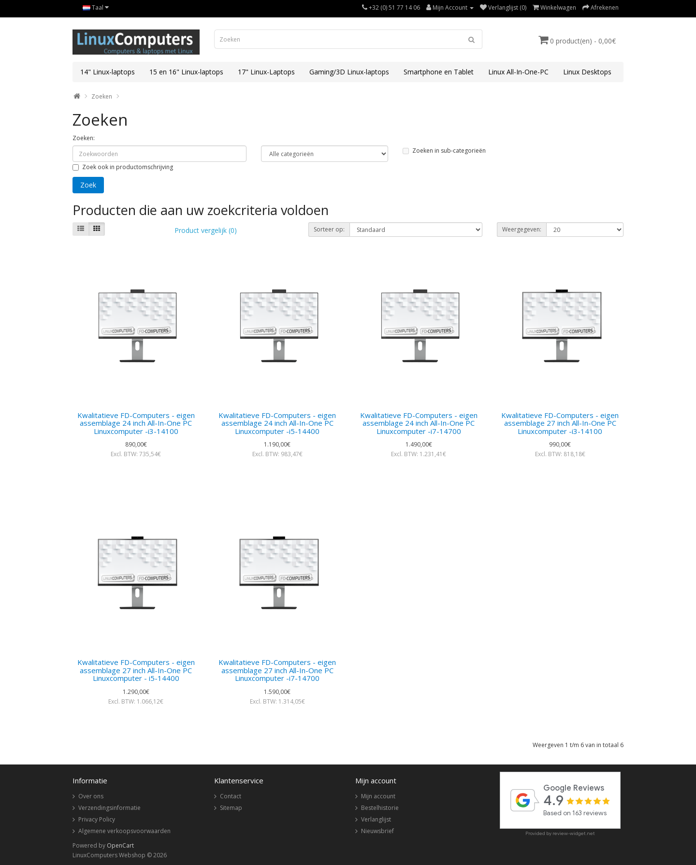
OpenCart (120, 845)
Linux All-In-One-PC (518, 71)
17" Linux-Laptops (266, 71)
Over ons (90, 796)
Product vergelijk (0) (205, 230)
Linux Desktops (587, 71)
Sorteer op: (329, 229)
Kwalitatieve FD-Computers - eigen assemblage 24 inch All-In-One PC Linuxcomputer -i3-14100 (136, 423)
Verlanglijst (376, 819)
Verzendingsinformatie (109, 808)
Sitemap (231, 808)
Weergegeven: (521, 229)
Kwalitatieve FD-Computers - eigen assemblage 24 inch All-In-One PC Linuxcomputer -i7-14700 (419, 423)
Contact (230, 796)
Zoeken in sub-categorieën (444, 150)
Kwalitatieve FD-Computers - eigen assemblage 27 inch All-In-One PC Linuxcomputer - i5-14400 (136, 670)
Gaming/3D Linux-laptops (349, 71)
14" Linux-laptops (107, 71)
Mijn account (378, 796)
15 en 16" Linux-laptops (186, 71)
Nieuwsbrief (377, 831)
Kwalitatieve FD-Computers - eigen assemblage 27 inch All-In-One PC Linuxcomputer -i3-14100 (560, 423)
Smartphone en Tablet (439, 71)
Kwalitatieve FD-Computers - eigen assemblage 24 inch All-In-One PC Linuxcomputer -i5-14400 (277, 423)
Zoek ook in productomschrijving (122, 167)
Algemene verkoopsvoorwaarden (124, 831)
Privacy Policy (96, 819)
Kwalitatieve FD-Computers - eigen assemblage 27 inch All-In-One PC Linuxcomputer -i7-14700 (277, 670)
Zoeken (101, 96)
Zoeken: (83, 138)
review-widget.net (573, 833)
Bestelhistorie (380, 808)
